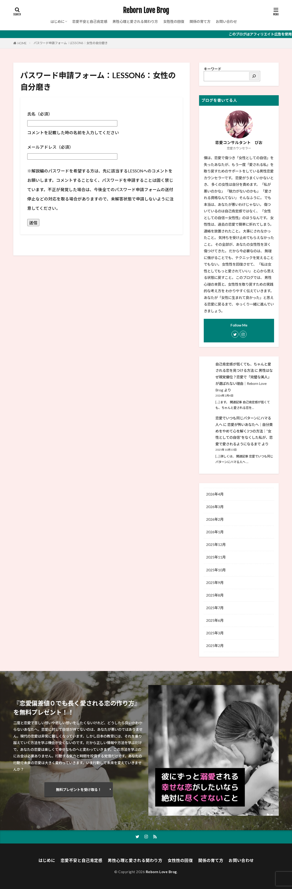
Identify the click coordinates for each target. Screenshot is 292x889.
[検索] (254, 76)
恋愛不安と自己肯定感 (89, 21)
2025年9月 (215, 582)
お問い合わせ (226, 21)
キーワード (212, 69)
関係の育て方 (200, 21)
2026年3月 (215, 507)
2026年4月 (215, 494)
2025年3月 (215, 633)
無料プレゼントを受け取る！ (78, 789)
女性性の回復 (173, 21)
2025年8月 (215, 595)
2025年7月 (215, 608)
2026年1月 (215, 532)
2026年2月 (215, 519)
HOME (22, 43)
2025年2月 (215, 645)
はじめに (58, 21)
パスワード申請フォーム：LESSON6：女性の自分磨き (71, 43)
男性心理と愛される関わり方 (135, 21)
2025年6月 (215, 620)
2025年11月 (216, 557)
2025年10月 (216, 570)
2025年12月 (216, 544)
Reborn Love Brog (146, 10)
